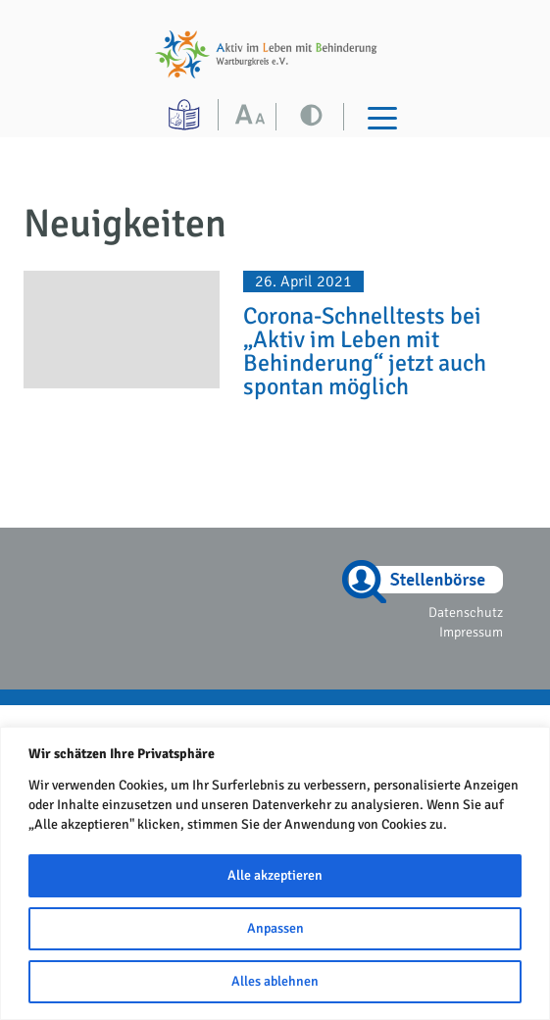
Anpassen (275, 928)
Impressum (471, 632)
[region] (275, 873)
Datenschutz (465, 612)
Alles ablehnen (275, 981)
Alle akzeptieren (275, 875)
